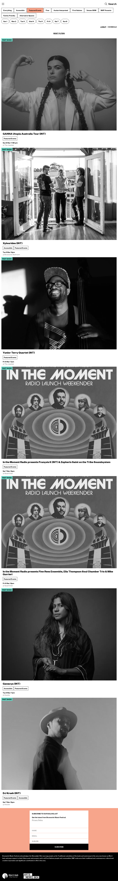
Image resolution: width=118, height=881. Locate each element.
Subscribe (59, 847)
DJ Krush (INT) (12, 793)
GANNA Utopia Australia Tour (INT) (24, 133)
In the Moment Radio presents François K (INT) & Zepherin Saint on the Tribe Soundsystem (56, 462)
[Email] (59, 836)
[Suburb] (59, 841)
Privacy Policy (37, 820)
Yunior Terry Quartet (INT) (19, 352)
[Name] (59, 830)
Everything (7, 10)
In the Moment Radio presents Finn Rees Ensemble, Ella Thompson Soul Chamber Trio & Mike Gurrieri (58, 573)
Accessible (8, 248)
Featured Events (10, 138)
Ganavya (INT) (11, 683)
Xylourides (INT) (12, 243)
